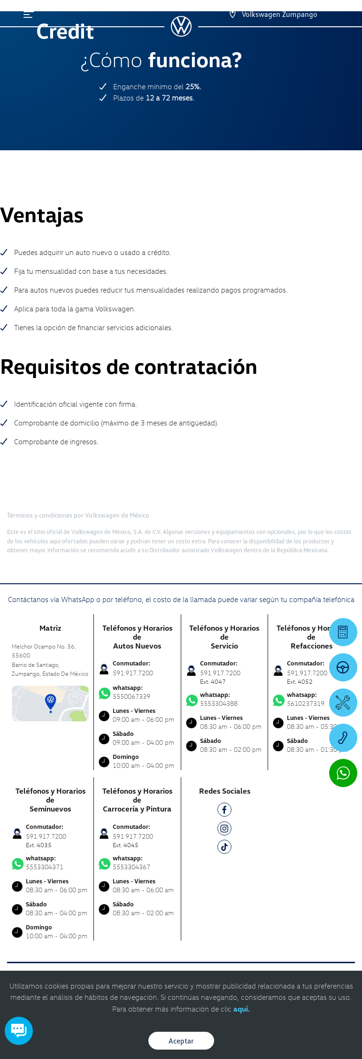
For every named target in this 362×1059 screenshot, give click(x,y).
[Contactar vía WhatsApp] (343, 773)
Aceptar (181, 1040)
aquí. (241, 1008)
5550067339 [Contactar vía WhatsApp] (137, 692)
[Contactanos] (224, 14)
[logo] (181, 33)
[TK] (224, 848)
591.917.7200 (133, 673)
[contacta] (50, 702)
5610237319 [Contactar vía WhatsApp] (311, 699)
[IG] (224, 830)
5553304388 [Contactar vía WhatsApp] (224, 699)
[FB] (224, 811)
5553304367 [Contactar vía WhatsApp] (137, 863)
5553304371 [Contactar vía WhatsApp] (50, 863)
